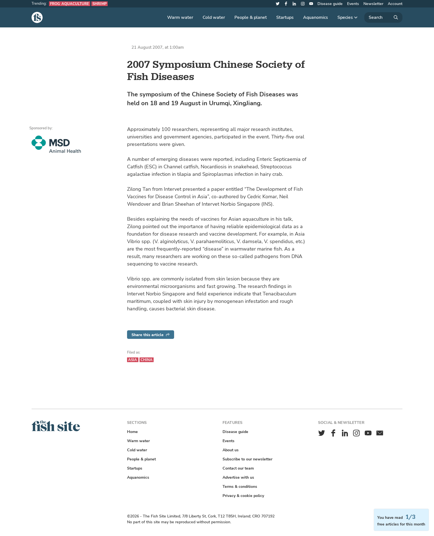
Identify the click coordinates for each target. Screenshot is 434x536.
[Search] (383, 17)
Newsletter (373, 3)
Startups (285, 17)
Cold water (214, 17)
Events (353, 3)
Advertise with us (238, 477)
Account (395, 3)
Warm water (180, 17)
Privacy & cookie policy (243, 495)
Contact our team (238, 468)
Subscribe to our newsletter (247, 459)
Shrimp (99, 3)
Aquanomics (315, 17)
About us (231, 450)
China (147, 359)
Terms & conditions (240, 486)
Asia (132, 359)
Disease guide (330, 3)
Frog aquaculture (69, 3)
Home (132, 431)
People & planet (250, 17)
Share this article (150, 334)
